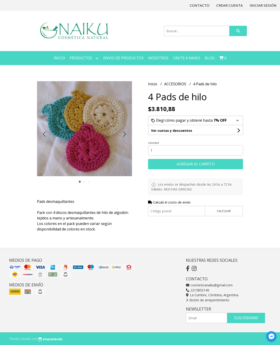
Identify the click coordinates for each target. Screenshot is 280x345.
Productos (84, 58)
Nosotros (158, 57)
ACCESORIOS (175, 83)
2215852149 (197, 290)
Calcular (224, 211)
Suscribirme (246, 317)
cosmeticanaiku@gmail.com (209, 285)
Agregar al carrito (196, 164)
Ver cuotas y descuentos (171, 130)
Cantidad (153, 142)
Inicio (59, 57)
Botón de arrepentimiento (207, 300)
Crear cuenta (229, 5)
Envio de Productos (123, 57)
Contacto (199, 5)
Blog (210, 57)
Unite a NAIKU (186, 57)
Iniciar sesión (263, 5)
